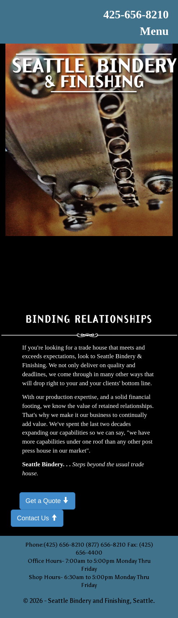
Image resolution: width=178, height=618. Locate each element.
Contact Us (37, 518)
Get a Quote (47, 500)
